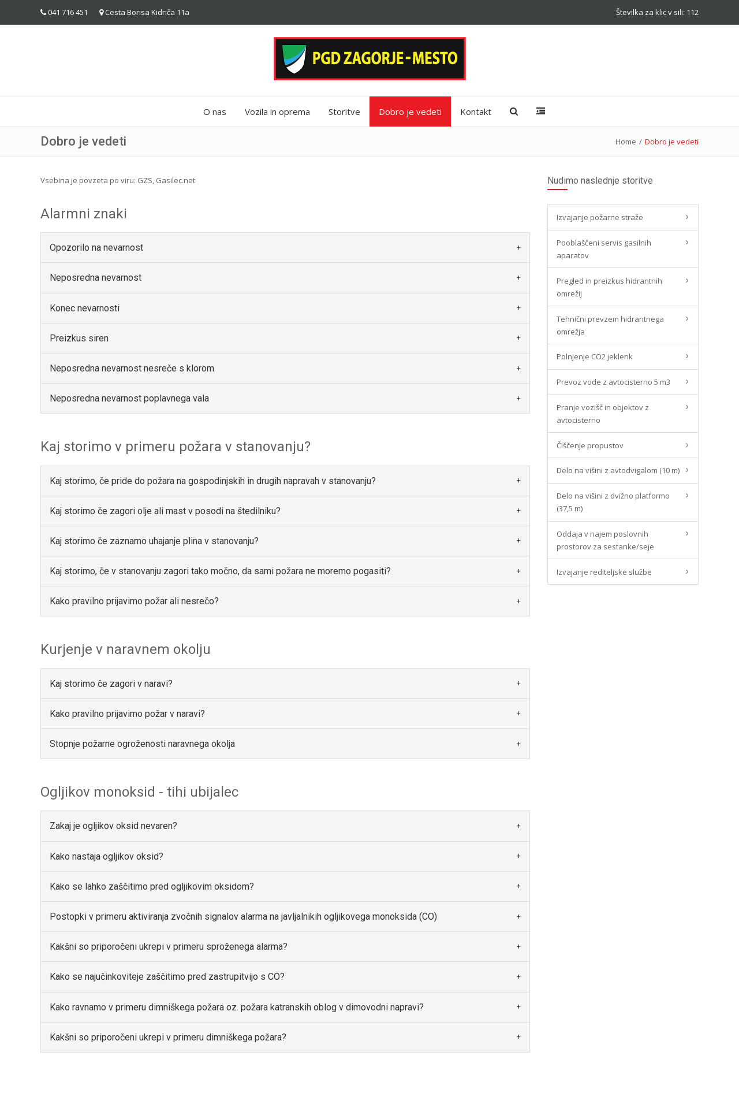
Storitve (344, 111)
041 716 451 (68, 12)
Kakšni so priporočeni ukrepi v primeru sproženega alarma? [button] (169, 946)
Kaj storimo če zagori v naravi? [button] (111, 683)
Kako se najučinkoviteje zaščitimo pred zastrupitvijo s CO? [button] (167, 976)
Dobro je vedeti (410, 111)
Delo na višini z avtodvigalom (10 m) (618, 470)
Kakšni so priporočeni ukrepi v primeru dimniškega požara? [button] (168, 1037)
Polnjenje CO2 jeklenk (595, 356)
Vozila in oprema (277, 111)
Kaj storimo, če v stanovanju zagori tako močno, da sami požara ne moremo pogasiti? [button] (220, 571)
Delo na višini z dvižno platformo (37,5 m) (613, 502)
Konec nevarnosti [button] (85, 308)
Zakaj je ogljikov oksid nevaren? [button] (113, 825)
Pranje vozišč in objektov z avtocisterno (603, 413)
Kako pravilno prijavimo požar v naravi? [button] (127, 713)
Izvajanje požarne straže (600, 217)
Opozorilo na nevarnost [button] (96, 247)
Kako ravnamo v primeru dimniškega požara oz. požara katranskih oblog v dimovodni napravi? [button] (237, 1007)
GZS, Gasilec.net (166, 180)
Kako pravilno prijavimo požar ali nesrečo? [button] (134, 601)
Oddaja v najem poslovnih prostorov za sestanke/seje (605, 540)
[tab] (285, 247)
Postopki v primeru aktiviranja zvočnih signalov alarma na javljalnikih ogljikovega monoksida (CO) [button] (243, 916)
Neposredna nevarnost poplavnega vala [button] (129, 398)
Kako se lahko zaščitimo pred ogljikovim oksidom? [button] (152, 886)
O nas (214, 111)
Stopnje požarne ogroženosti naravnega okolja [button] (142, 743)
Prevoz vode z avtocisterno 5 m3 (613, 382)
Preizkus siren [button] (79, 338)
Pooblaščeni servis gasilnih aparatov (604, 249)
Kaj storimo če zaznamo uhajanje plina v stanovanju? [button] (154, 541)
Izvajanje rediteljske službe (604, 572)
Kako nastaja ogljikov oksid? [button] (106, 856)
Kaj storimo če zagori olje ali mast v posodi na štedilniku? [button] (165, 510)
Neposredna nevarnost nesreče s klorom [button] (132, 368)
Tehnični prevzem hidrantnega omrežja (610, 325)
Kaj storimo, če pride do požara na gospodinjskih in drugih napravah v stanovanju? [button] (213, 480)
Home (625, 141)
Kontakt (475, 111)
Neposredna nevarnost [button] (95, 277)
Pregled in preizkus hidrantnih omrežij (609, 287)
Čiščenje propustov (590, 445)
